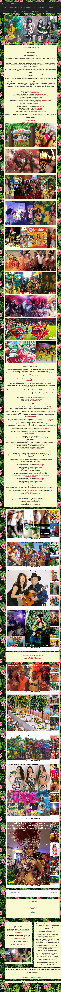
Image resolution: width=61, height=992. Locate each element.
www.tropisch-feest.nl (30, 433)
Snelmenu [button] (47, 11)
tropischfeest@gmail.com (32, 122)
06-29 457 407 (28, 119)
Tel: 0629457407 (28, 7)
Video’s (24, 11)
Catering (51, 7)
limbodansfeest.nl (46, 100)
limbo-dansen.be (38, 91)
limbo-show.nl (30, 386)
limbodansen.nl (37, 103)
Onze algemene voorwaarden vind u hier (32, 977)
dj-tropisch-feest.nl (48, 393)
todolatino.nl (18, 932)
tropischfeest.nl (38, 108)
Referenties (14, 11)
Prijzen (5, 11)
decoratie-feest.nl (42, 424)
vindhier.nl (32, 908)
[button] (16, 893)
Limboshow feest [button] (35, 11)
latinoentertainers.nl (48, 389)
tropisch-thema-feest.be (49, 425)
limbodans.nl (37, 102)
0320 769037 (31, 120)
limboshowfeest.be (42, 94)
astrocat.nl (22, 944)
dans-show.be (51, 382)
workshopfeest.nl (46, 383)
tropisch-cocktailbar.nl (30, 476)
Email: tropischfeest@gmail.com (11, 7)
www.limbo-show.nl (30, 416)
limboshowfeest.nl (36, 98)
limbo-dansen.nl (35, 92)
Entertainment (40, 7)
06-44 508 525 (36, 119)
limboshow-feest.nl (37, 97)
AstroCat (32, 982)
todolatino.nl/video (42, 111)
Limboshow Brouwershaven (9, 3)
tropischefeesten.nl (37, 109)
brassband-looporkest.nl (33, 501)
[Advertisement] (32, 988)
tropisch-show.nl (39, 106)
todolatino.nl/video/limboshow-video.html (38, 95)
